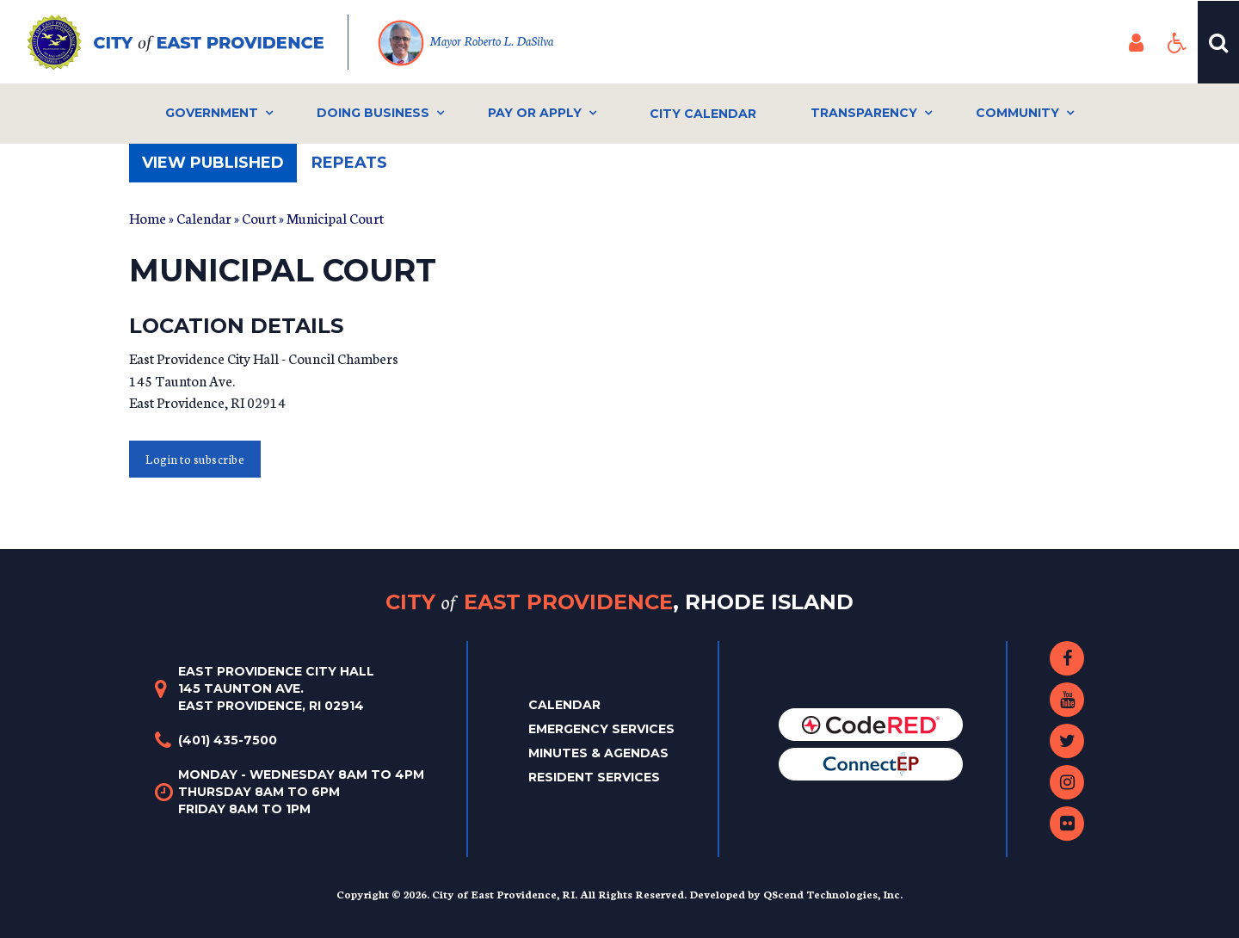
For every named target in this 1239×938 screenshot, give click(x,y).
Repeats (349, 162)
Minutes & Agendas (598, 753)
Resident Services (594, 777)
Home (147, 217)
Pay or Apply (535, 112)
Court (259, 217)
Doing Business (373, 112)
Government (211, 112)
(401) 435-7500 (227, 740)
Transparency (864, 112)
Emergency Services (601, 729)
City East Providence (619, 602)
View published (219, 167)
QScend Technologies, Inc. (833, 893)
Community (1017, 112)
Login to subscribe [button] (194, 459)
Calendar (203, 217)
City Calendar (703, 113)
